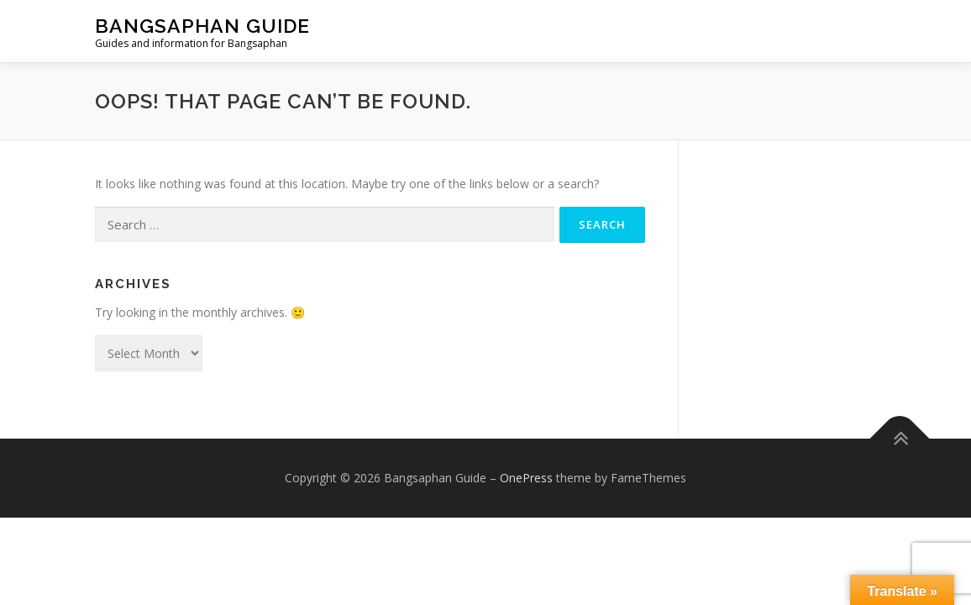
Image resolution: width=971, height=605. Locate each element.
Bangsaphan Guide (202, 25)
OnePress (526, 478)
